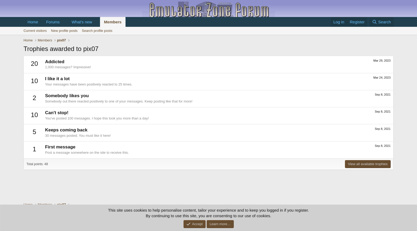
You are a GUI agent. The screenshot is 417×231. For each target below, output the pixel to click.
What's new (82, 22)
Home (32, 22)
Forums (53, 22)
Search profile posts (97, 31)
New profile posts (64, 31)
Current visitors (35, 31)
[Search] (381, 22)
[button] (64, 22)
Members (113, 22)
